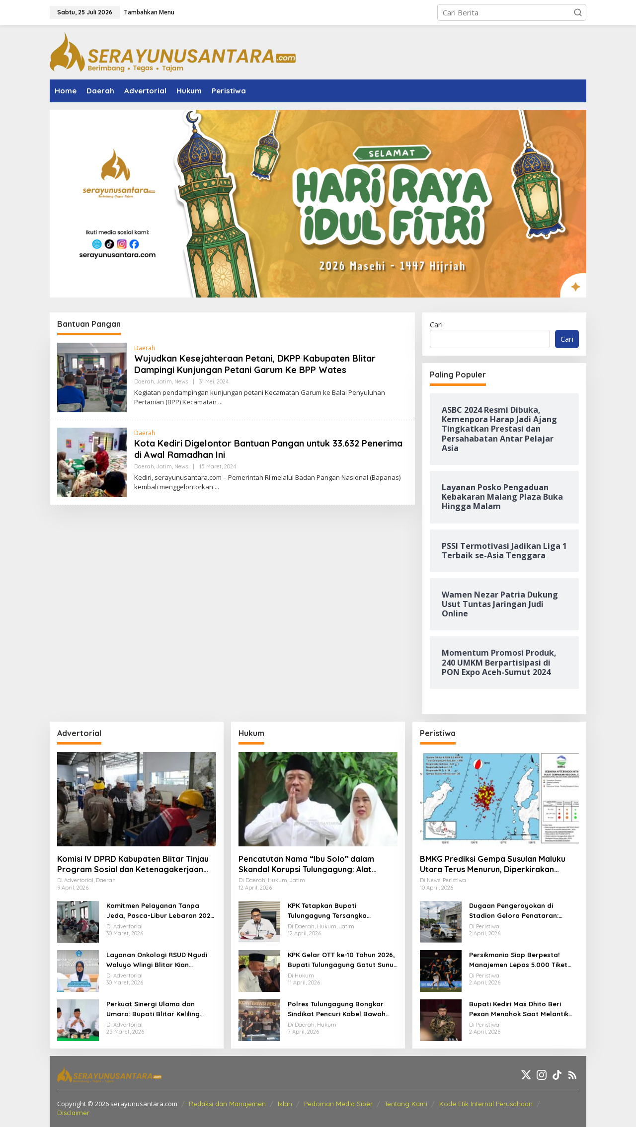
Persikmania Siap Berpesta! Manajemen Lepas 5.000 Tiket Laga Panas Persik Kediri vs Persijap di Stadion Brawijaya (518, 960)
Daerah (144, 348)
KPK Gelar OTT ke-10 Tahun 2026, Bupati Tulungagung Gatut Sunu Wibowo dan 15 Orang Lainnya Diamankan (341, 960)
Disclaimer (73, 1113)
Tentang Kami (406, 1104)
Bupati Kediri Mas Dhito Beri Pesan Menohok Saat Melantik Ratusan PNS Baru (518, 1009)
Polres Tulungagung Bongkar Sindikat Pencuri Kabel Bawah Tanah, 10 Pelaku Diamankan (337, 1009)
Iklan (285, 1104)
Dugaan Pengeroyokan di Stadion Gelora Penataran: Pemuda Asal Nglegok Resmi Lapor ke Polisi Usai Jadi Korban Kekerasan (522, 911)
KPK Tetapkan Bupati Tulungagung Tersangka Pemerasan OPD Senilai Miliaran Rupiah (340, 911)
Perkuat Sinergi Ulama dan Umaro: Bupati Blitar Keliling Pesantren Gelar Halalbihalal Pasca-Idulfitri (154, 1009)
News (181, 381)
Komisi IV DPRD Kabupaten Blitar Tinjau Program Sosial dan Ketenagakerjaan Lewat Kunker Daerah (133, 864)
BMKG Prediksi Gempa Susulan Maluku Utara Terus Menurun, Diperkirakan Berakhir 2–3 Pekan (492, 864)
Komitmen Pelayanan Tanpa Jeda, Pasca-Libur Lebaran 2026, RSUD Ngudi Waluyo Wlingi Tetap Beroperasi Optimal (161, 911)
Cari (436, 324)
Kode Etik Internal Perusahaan (486, 1104)
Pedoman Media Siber (338, 1104)
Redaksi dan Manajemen (227, 1104)
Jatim (164, 381)
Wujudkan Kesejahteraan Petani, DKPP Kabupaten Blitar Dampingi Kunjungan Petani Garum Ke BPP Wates (255, 364)
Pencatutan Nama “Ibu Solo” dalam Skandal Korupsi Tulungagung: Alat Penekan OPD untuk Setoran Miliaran (309, 864)
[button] (577, 12)
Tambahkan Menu (149, 12)
